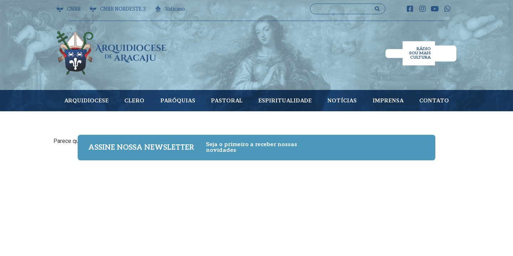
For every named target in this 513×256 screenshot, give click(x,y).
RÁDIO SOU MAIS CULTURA (420, 53)
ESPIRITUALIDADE (285, 100)
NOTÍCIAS (342, 100)
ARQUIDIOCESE (86, 100)
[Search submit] (377, 9)
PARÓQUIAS (177, 100)
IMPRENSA (388, 100)
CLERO (134, 100)
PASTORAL (227, 100)
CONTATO (434, 100)
